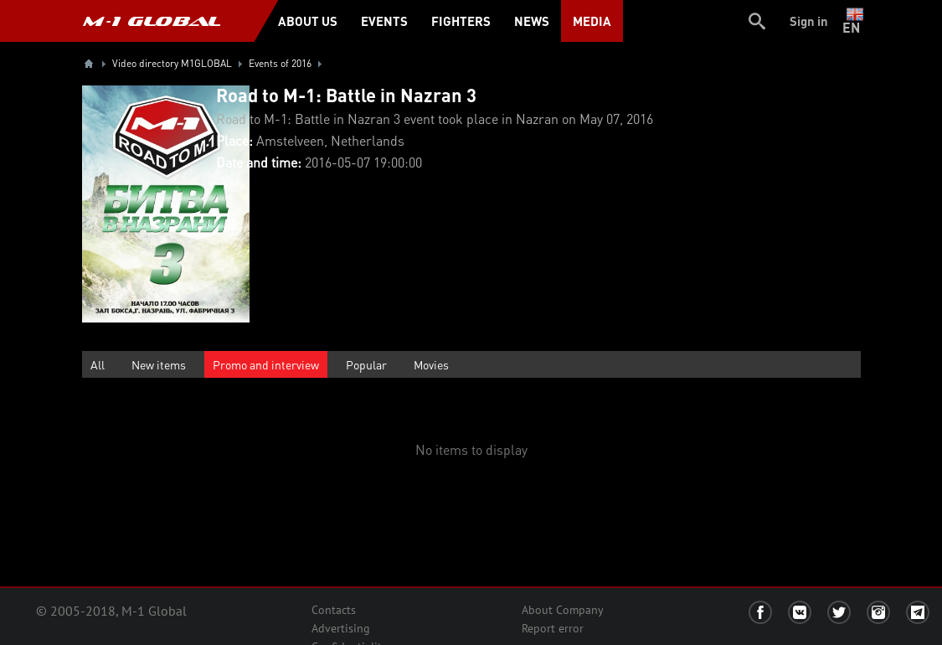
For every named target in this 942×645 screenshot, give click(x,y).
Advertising (340, 628)
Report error (553, 628)
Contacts (333, 609)
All (97, 364)
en (854, 21)
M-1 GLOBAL (151, 21)
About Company (563, 609)
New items (158, 364)
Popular (366, 364)
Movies (431, 364)
